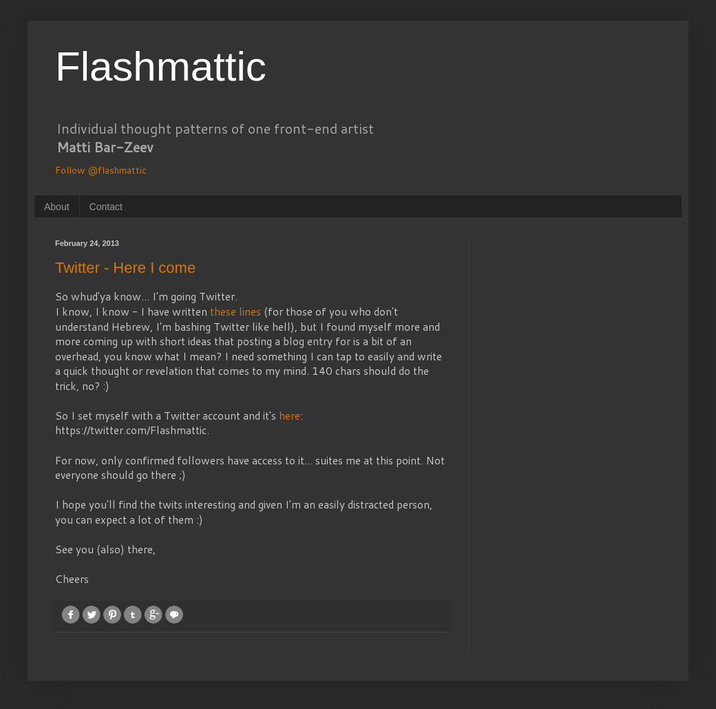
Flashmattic (160, 66)
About (57, 206)
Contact (106, 206)
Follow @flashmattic (101, 170)
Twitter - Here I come (125, 267)
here (289, 415)
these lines (235, 311)
